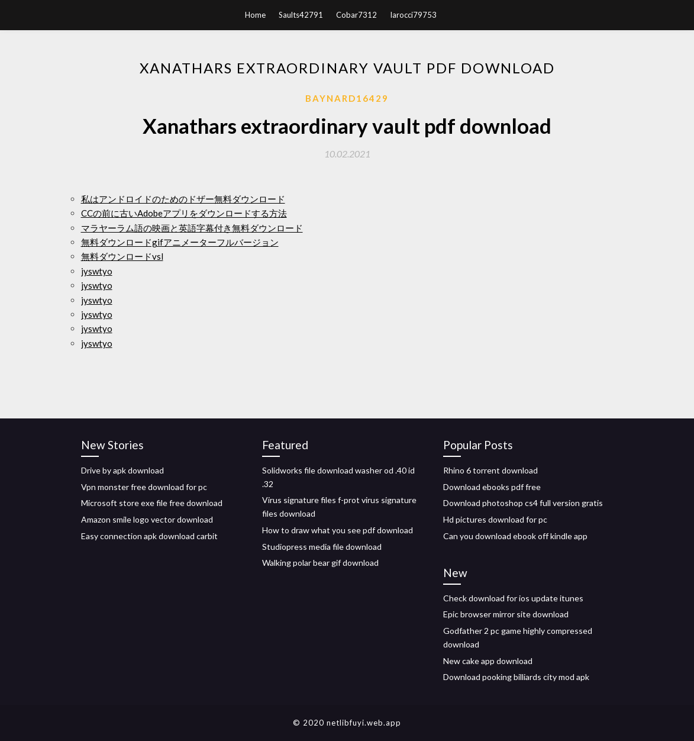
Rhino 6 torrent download (490, 470)
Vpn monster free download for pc (144, 487)
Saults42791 (301, 15)
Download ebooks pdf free (492, 487)
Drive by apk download (122, 470)
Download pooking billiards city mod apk (516, 677)
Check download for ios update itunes (513, 598)
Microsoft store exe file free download (151, 503)
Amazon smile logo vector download (147, 519)
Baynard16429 (347, 98)
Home (255, 15)
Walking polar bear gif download (320, 563)
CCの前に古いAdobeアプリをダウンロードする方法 (184, 213)
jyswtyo (96, 271)
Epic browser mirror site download (506, 614)
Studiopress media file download (322, 547)
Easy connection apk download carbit (149, 536)
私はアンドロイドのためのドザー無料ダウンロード (183, 199)
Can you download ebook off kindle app (515, 536)
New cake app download (487, 661)
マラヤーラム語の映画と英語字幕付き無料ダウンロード (192, 228)
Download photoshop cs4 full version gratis (523, 503)
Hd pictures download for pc (495, 519)
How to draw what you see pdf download (337, 530)
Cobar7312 (356, 15)
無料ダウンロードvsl (122, 256)
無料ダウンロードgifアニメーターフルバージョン (180, 242)
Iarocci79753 (413, 15)
